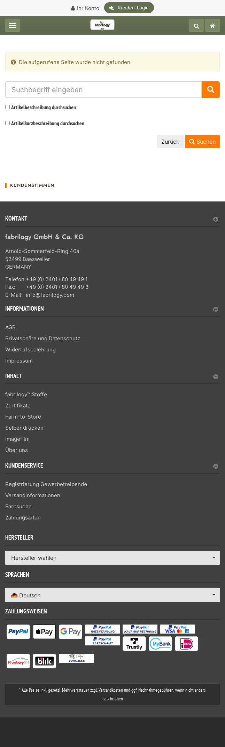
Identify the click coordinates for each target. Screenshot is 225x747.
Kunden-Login (133, 7)
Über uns (16, 450)
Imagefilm (17, 439)
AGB (10, 327)
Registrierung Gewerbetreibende (46, 484)
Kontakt (111, 219)
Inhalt (111, 377)
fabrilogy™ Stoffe (26, 394)
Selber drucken (24, 427)
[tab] (112, 221)
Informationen (111, 309)
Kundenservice (111, 466)
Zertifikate (18, 405)
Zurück (170, 141)
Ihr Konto (88, 8)
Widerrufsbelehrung (30, 349)
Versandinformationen (32, 495)
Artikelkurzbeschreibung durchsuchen (47, 123)
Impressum (19, 360)
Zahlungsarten (23, 517)
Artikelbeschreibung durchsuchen (43, 107)
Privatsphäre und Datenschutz (42, 338)
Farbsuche (18, 506)
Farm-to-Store (23, 416)
